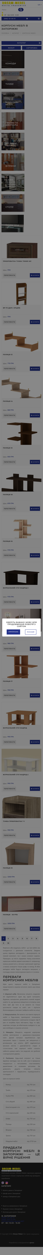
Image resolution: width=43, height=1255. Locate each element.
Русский (30, 632)
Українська (13, 632)
